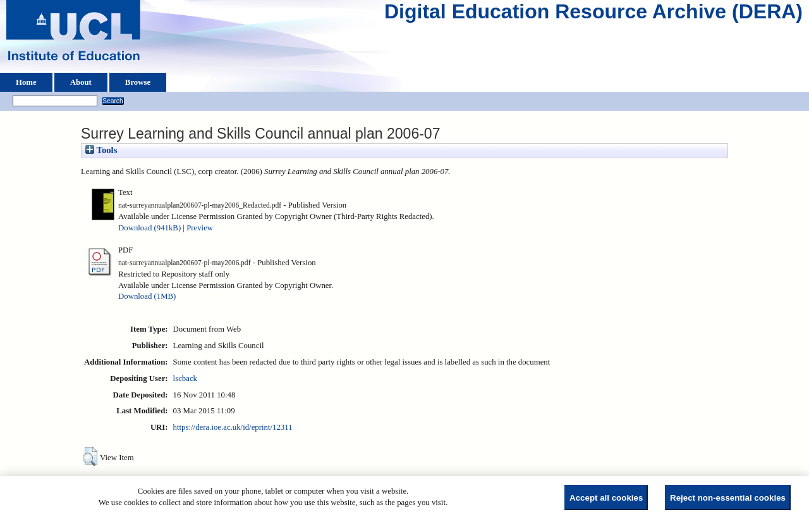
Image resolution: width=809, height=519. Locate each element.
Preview (199, 227)
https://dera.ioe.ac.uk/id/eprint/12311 (233, 427)
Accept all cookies (606, 498)
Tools (101, 150)
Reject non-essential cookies (728, 498)
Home (26, 82)
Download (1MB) (147, 296)
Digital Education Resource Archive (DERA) (593, 14)
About (81, 82)
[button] (90, 456)
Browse (137, 82)
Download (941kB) (149, 227)
